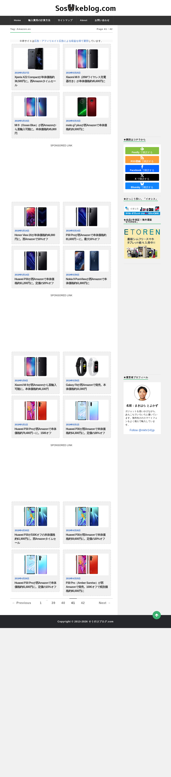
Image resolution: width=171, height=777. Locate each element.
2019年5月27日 (22, 73)
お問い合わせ (102, 20)
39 (53, 621)
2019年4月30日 (22, 543)
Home (17, 20)
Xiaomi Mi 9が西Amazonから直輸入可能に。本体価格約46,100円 (35, 397)
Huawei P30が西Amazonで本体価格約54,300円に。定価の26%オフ (85, 443)
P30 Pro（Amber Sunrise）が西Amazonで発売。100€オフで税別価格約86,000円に (87, 603)
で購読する (142, 150)
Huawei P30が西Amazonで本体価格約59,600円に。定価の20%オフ (85, 550)
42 (83, 621)
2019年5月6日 (73, 282)
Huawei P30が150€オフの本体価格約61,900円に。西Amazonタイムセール (35, 553)
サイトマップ (65, 20)
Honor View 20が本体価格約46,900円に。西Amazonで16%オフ (35, 243)
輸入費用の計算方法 (39, 20)
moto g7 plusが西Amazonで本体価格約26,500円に (86, 131)
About (83, 20)
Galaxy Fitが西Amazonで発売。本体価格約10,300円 (86, 397)
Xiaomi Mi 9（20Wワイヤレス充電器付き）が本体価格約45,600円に (86, 80)
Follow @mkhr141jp (142, 430)
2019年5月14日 (22, 236)
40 (63, 621)
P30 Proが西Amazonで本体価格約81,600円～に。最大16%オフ (86, 243)
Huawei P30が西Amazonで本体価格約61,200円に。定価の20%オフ (34, 289)
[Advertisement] (61, 176)
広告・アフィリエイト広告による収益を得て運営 (61, 40)
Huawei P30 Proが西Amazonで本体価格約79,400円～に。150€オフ (35, 443)
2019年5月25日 (74, 73)
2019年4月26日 (74, 543)
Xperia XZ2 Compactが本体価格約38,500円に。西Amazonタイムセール (35, 82)
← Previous (21, 621)
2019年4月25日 (74, 594)
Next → (105, 621)
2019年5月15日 (22, 123)
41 (73, 621)
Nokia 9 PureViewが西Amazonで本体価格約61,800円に (86, 289)
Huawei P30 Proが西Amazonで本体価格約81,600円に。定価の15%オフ (35, 601)
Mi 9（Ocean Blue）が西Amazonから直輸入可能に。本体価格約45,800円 (35, 133)
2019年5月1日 (22, 435)
